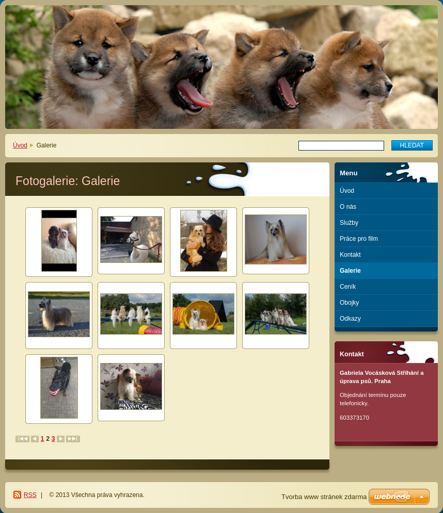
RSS (30, 495)
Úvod (20, 145)
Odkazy (350, 318)
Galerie (350, 270)
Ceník (348, 286)
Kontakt (350, 254)
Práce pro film (359, 238)
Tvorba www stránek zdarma (324, 497)
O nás (348, 206)
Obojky (349, 302)
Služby (349, 222)
